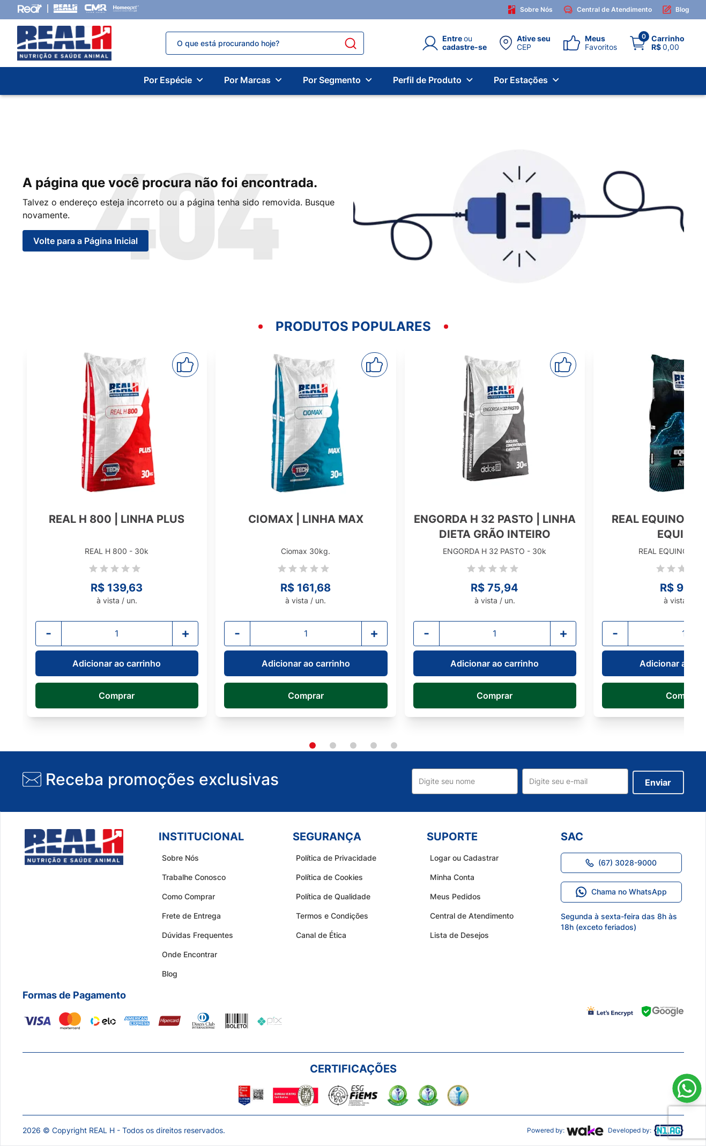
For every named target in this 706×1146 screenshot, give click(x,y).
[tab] (312, 745)
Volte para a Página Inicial (85, 240)
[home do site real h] (74, 847)
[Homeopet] (126, 8)
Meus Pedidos (452, 896)
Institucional (201, 836)
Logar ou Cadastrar (461, 857)
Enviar (658, 782)
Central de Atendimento (607, 9)
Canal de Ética (318, 935)
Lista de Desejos (456, 935)
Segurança (327, 836)
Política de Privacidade (333, 857)
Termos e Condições (329, 915)
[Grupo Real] (30, 8)
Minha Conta (449, 877)
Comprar (117, 695)
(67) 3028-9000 (621, 862)
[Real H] (65, 8)
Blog (676, 9)
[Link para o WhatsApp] (687, 1088)
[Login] (454, 43)
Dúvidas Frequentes (194, 935)
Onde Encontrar (186, 954)
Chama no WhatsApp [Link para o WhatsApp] (621, 892)
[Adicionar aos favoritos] (185, 364)
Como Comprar (185, 896)
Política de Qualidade (330, 896)
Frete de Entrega (188, 915)
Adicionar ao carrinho (116, 663)
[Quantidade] (117, 633)
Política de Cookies (326, 877)
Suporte (452, 836)
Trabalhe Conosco (190, 877)
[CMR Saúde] (95, 8)
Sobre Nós (530, 9)
